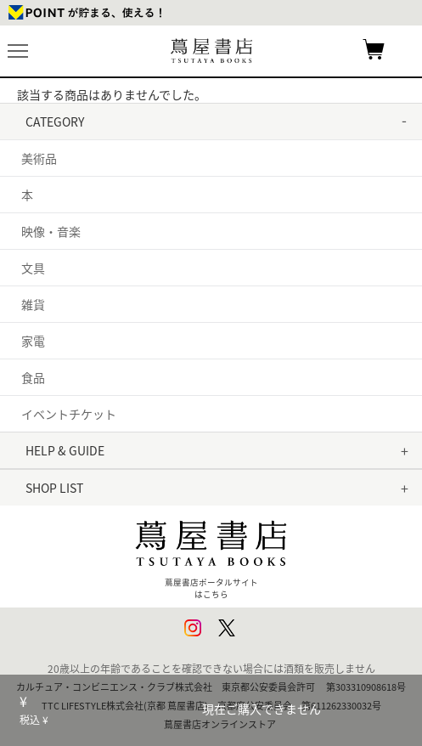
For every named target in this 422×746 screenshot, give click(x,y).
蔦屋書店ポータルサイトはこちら (211, 555)
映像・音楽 (51, 231)
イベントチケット (68, 413)
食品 (33, 377)
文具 (33, 267)
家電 (33, 340)
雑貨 (33, 304)
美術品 (39, 158)
